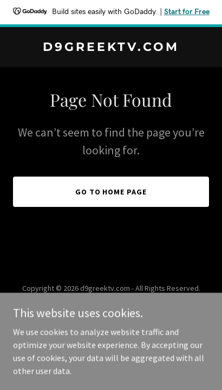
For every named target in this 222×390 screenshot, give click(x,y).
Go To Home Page (111, 192)
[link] (111, 47)
